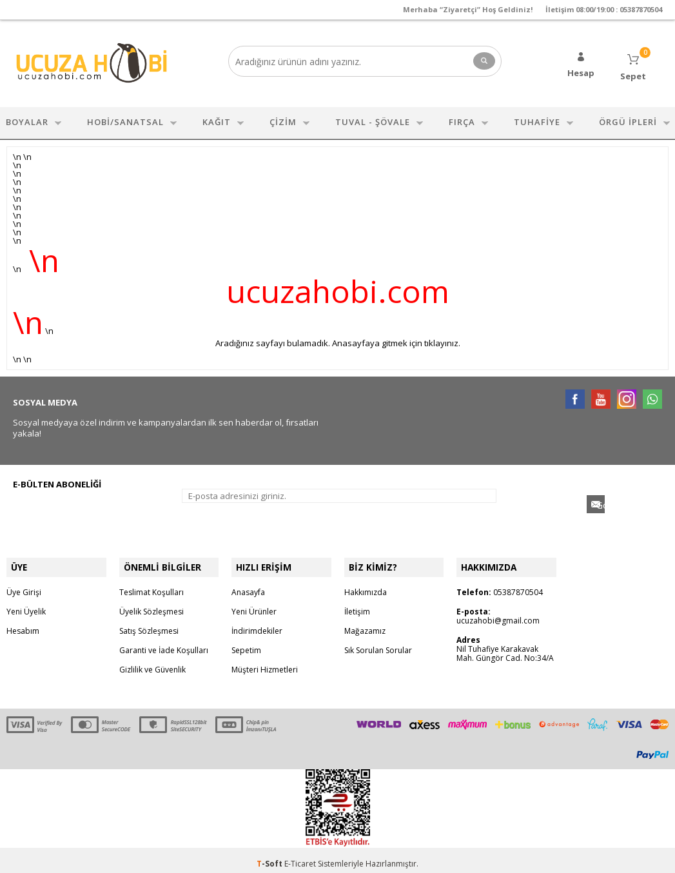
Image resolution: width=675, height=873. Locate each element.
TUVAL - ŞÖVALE (372, 118)
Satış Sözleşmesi (149, 623)
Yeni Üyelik (26, 604)
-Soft (270, 856)
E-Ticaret (300, 856)
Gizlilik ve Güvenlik (152, 662)
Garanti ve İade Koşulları (163, 643)
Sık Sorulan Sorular (378, 643)
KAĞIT (216, 118)
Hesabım (22, 623)
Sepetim (246, 643)
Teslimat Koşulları (151, 585)
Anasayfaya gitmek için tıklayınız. (396, 340)
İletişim (357, 604)
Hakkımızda (365, 585)
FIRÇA (462, 118)
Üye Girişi (23, 585)
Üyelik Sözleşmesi (151, 604)
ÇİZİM (283, 118)
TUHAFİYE (537, 118)
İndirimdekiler (256, 623)
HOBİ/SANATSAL (125, 118)
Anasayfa (248, 585)
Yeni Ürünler (254, 604)
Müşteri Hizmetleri (264, 662)
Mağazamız (365, 623)
